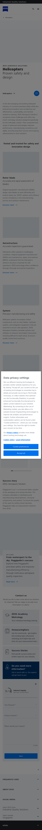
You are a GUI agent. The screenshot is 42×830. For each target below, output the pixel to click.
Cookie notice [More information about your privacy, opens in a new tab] (9, 439)
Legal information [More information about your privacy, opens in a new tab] (23, 439)
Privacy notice (12, 432)
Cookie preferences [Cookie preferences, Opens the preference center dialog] (21, 446)
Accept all (21, 453)
